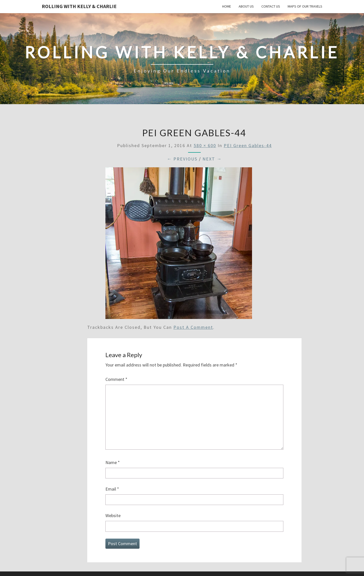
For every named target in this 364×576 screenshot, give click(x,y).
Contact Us (270, 6)
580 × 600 (205, 145)
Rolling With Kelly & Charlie (79, 6)
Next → (212, 159)
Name (112, 462)
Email (112, 489)
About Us (246, 6)
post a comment (193, 327)
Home (226, 6)
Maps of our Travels (305, 6)
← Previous (182, 159)
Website (113, 515)
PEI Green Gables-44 (248, 145)
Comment (116, 379)
